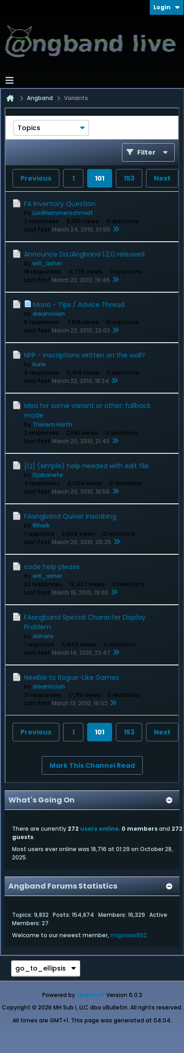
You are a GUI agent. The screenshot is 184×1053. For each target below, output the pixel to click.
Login (166, 7)
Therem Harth (52, 424)
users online (99, 829)
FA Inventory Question (59, 203)
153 (129, 178)
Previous (35, 178)
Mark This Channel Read (92, 765)
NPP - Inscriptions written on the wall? (84, 355)
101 (99, 178)
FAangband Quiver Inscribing (70, 516)
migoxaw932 (128, 935)
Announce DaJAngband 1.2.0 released (84, 254)
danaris (43, 636)
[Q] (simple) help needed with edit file (86, 465)
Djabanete (47, 475)
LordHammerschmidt (62, 213)
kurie (39, 364)
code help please (52, 566)
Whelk (41, 525)
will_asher (47, 263)
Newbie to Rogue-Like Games (71, 677)
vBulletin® (90, 995)
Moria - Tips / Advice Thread (79, 304)
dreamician (48, 314)
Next (162, 178)
